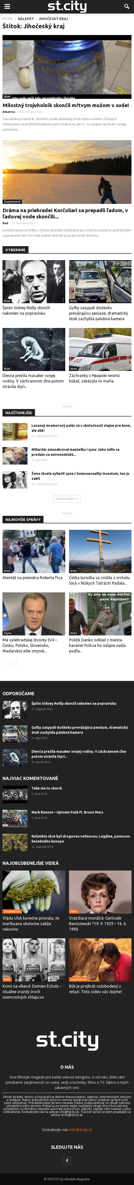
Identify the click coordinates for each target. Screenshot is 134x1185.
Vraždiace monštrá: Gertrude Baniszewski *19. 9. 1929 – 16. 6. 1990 (97, 923)
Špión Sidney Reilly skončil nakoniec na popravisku (74, 703)
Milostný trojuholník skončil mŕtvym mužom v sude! (65, 105)
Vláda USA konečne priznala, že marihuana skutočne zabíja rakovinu (30, 923)
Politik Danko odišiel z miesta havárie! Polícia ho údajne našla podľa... (97, 645)
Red (5, 223)
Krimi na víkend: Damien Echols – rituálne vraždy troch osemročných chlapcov (32, 991)
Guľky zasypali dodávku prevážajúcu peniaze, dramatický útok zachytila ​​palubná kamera (98, 313)
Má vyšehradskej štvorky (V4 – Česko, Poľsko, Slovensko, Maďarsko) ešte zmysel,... (29, 645)
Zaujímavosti (12, 201)
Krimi (7, 96)
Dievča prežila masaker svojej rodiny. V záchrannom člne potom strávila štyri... (33, 381)
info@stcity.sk (81, 1129)
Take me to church (47, 788)
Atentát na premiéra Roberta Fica (32, 577)
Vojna (7, 633)
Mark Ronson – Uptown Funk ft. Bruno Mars (67, 812)
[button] (127, 7)
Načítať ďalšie (67, 499)
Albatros (8, 112)
